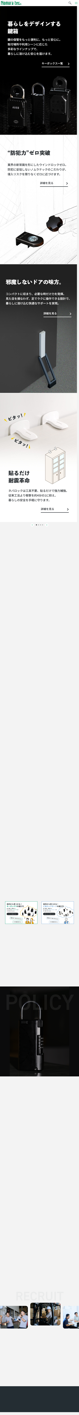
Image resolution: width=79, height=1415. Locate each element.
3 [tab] (41, 525)
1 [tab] (36, 525)
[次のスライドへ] (46, 525)
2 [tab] (38, 525)
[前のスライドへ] (32, 525)
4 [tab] (43, 525)
